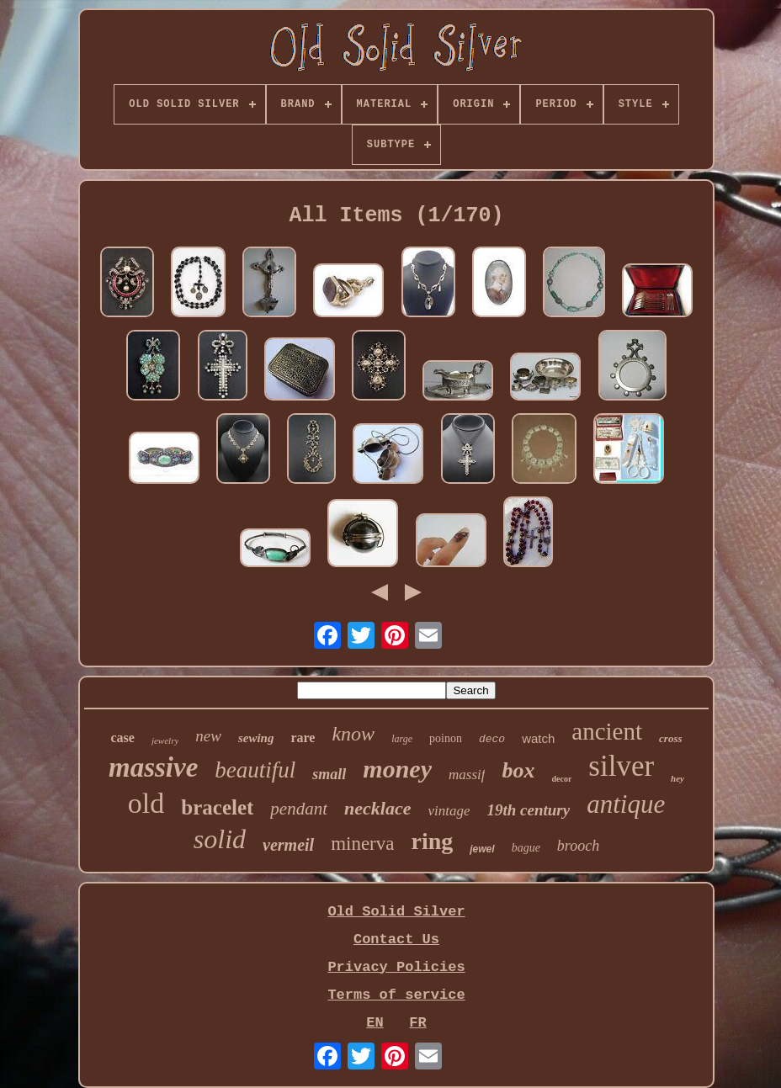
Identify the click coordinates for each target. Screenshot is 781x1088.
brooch (578, 845)
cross (670, 738)
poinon (445, 738)
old (146, 803)
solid (220, 839)
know (353, 734)
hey (677, 778)
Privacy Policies (396, 967)
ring (432, 841)
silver (621, 766)
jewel (482, 849)
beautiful (255, 770)
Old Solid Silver (396, 912)
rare (302, 737)
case (122, 737)
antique (626, 804)
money (397, 769)
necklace (377, 808)
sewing (256, 738)
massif (467, 775)
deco (492, 739)
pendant (298, 809)
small (329, 774)
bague (526, 847)
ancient (606, 731)
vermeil (288, 845)
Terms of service (396, 995)
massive (153, 767)
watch (538, 738)
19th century (528, 810)
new (208, 736)
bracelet (217, 807)
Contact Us (396, 939)
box (518, 770)
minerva (362, 843)
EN (374, 1023)
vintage (449, 811)
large (401, 739)
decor (561, 778)
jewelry (164, 740)
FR (417, 1023)
